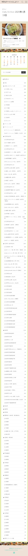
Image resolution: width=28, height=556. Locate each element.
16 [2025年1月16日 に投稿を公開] (14, 61)
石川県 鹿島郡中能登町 (15, 314)
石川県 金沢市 (15, 136)
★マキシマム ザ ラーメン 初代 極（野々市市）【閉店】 (15, 257)
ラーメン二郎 (15, 124)
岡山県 (15, 500)
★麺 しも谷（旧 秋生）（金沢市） (15, 171)
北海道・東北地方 (15, 437)
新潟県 (15, 456)
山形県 (15, 447)
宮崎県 (15, 529)
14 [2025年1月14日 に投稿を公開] (7, 61)
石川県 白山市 (15, 273)
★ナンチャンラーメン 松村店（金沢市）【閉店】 (15, 200)
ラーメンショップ (15, 127)
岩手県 (15, 440)
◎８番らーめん (15, 89)
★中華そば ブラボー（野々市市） (15, 267)
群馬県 (15, 425)
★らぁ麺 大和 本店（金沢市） (15, 234)
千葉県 (15, 428)
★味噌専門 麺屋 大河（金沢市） (15, 190)
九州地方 (15, 513)
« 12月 (4, 65)
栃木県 (15, 330)
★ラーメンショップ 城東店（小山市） (12, 44)
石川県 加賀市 (15, 292)
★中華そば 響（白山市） (15, 280)
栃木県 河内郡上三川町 (15, 377)
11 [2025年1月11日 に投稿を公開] (20, 59)
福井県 (15, 409)
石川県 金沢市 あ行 (15, 139)
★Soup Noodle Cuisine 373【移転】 (15, 270)
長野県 (15, 459)
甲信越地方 (15, 453)
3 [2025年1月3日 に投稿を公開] (17, 58)
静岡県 (15, 466)
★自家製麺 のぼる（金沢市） (15, 204)
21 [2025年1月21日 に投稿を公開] (7, 62)
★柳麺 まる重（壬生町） (15, 371)
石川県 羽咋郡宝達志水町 (15, 308)
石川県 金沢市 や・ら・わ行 (15, 231)
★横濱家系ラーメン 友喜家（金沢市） (15, 237)
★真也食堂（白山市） (15, 277)
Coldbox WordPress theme (11, 550)
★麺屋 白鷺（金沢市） (15, 177)
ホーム (4, 9)
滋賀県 (15, 478)
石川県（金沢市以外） (15, 243)
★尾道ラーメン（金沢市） (15, 146)
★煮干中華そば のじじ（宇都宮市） (15, 349)
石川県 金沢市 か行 (15, 149)
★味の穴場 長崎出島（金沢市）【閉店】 (15, 196)
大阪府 (15, 488)
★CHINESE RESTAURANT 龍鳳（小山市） (15, 399)
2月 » (7, 65)
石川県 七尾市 (15, 318)
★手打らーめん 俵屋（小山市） (15, 396)
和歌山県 (15, 494)
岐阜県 (15, 472)
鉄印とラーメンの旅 (15, 538)
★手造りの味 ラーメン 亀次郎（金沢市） (15, 155)
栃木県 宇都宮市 (15, 346)
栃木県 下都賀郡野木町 (15, 403)
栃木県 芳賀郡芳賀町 (15, 352)
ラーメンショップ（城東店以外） (15, 130)
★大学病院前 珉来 (15, 228)
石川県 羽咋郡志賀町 (15, 321)
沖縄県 (15, 535)
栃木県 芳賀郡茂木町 (15, 355)
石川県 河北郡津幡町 (15, 302)
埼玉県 (15, 418)
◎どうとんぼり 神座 (15, 114)
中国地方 (15, 497)
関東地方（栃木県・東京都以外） (15, 415)
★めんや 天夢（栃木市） (15, 384)
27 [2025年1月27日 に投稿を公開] (4, 64)
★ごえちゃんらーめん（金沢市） (15, 161)
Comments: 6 (7, 46)
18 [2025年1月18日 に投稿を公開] (20, 61)
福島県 (15, 450)
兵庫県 (15, 491)
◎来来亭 (15, 117)
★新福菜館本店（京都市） (15, 485)
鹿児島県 (15, 532)
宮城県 (15, 444)
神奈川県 (15, 434)
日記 (15, 83)
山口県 (15, 510)
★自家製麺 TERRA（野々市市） (15, 261)
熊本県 (15, 526)
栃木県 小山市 (15, 393)
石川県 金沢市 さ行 (15, 165)
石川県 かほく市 (15, 305)
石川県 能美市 (15, 286)
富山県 (15, 406)
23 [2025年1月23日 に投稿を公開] (14, 62)
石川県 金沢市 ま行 (15, 221)
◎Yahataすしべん (15, 98)
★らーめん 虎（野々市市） (15, 264)
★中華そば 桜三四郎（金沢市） (15, 168)
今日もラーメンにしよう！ (16, 548)
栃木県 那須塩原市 (15, 333)
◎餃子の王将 (15, 95)
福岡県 (15, 516)
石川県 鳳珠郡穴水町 (15, 324)
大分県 (15, 519)
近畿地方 (15, 475)
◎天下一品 (15, 92)
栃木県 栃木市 (15, 381)
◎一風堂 (15, 108)
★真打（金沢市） (15, 180)
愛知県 (15, 469)
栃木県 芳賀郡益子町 (15, 358)
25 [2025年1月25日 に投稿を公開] (20, 62)
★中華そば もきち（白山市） (15, 283)
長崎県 (15, 522)
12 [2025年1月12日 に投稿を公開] (24, 59)
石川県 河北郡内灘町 (15, 295)
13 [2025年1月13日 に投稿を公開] (4, 61)
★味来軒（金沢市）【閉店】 (15, 225)
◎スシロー (15, 120)
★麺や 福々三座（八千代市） (15, 431)
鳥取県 (15, 507)
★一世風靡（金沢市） (15, 143)
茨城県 (15, 421)
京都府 (15, 481)
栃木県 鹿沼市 (15, 362)
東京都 (15, 412)
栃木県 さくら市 (15, 340)
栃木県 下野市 (15, 387)
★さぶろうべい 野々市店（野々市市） (15, 253)
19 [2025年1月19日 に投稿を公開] (24, 61)
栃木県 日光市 (15, 336)
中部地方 (15, 462)
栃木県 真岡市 (15, 374)
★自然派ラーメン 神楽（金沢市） (15, 152)
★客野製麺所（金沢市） (15, 158)
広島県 (15, 503)
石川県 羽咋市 (15, 311)
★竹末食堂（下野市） (15, 390)
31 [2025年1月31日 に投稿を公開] (17, 64)
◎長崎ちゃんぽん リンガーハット (15, 111)
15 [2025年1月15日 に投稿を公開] (10, 61)
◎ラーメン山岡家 (15, 102)
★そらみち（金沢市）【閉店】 (15, 184)
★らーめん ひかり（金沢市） (15, 207)
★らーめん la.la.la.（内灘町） (15, 299)
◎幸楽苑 (15, 105)
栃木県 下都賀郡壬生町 (15, 368)
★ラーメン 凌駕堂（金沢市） (15, 240)
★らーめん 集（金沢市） (15, 174)
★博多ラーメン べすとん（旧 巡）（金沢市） (15, 217)
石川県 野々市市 (15, 247)
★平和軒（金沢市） (15, 213)
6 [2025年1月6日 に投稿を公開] (4, 59)
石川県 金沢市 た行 (15, 187)
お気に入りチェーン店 (15, 86)
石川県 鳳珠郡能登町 (15, 327)
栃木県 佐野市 (15, 365)
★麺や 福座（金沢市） (15, 210)
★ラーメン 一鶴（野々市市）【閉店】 (15, 250)
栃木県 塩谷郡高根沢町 (15, 343)
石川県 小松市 (15, 289)
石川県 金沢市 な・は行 (15, 193)
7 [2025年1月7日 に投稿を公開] (7, 59)
